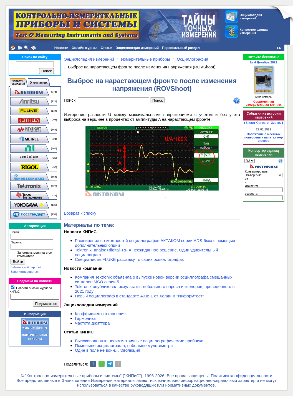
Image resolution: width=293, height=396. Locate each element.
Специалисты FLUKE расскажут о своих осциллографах (129, 259)
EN (279, 48)
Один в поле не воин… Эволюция (107, 350)
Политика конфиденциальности (241, 375)
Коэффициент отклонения (100, 313)
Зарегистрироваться (25, 271)
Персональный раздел (181, 48)
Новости (61, 48)
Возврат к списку (80, 213)
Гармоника (85, 318)
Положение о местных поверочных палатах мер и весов (263, 137)
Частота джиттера (92, 323)
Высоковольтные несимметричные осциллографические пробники (139, 340)
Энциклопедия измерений (137, 48)
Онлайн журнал (84, 48)
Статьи (106, 48)
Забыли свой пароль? (26, 267)
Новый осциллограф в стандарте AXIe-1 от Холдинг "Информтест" (139, 296)
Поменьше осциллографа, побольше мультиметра (124, 345)
